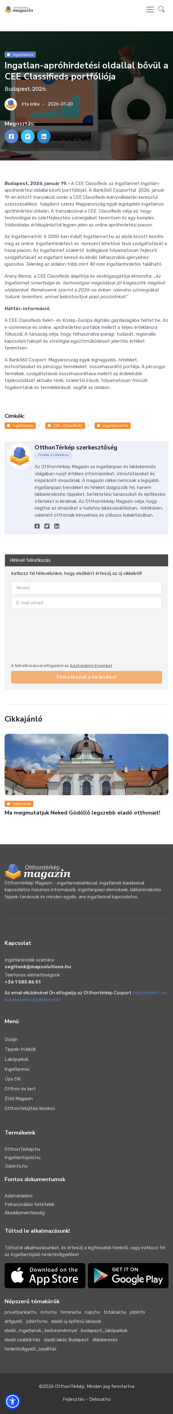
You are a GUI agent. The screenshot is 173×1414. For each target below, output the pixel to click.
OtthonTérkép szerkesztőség (76, 447)
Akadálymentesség (25, 1213)
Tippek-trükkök (20, 1049)
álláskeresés (105, 1340)
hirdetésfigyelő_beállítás (31, 1349)
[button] (161, 10)
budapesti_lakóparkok (104, 1330)
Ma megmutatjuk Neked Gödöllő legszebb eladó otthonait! (82, 813)
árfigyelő (13, 1321)
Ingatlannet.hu (112, 425)
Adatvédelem (18, 1196)
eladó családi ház (22, 1340)
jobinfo (137, 1312)
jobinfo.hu (36, 1321)
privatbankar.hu (21, 1312)
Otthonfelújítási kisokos (30, 1108)
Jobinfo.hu (16, 1166)
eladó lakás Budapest (66, 1340)
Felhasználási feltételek (29, 1204)
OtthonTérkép (70, 1386)
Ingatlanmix (20, 54)
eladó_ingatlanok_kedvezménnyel (41, 1330)
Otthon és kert (20, 1089)
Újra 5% (13, 1079)
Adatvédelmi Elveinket (91, 665)
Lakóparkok (16, 1059)
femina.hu (70, 1312)
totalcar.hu (114, 1312)
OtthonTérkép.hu (22, 1149)
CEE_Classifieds (65, 425)
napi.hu (92, 1312)
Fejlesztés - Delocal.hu (87, 1399)
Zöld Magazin (19, 1098)
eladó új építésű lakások (76, 1321)
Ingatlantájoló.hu (22, 1157)
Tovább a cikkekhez (53, 455)
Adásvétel (19, 804)
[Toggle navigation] (150, 9)
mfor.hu (48, 1312)
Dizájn (11, 1039)
